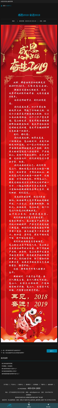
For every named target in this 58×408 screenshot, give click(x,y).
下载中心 (43, 384)
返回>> (52, 351)
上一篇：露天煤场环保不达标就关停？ (11, 350)
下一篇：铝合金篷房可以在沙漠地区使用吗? (12, 352)
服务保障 (50, 384)
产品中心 (13, 384)
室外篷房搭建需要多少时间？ (9, 371)
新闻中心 (9, 5)
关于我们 (6, 384)
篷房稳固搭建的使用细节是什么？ (10, 373)
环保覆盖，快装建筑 (7, 366)
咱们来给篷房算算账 (7, 363)
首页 (4, 5)
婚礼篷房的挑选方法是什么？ (9, 368)
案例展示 (28, 384)
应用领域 (35, 384)
